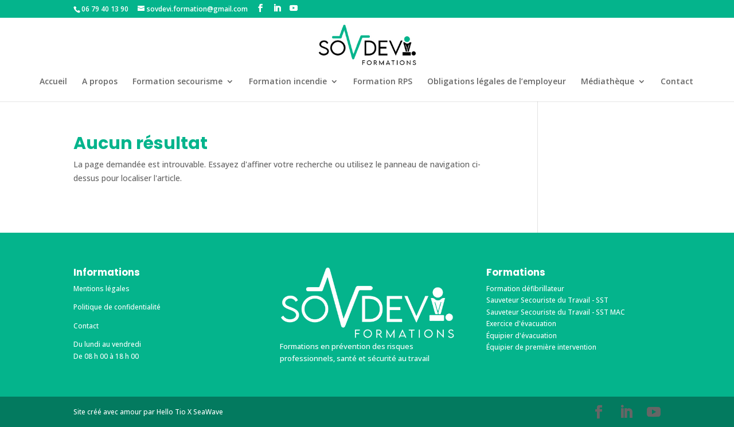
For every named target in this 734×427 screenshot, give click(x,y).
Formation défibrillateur (525, 288)
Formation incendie (288, 82)
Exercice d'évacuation (521, 323)
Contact (677, 82)
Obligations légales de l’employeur (496, 82)
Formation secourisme (177, 82)
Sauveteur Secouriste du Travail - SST (547, 300)
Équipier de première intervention (541, 347)
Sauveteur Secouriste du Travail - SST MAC (555, 312)
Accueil (53, 82)
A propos (100, 82)
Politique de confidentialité (117, 307)
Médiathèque (607, 82)
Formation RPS (382, 82)
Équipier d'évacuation (521, 335)
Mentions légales (101, 288)
